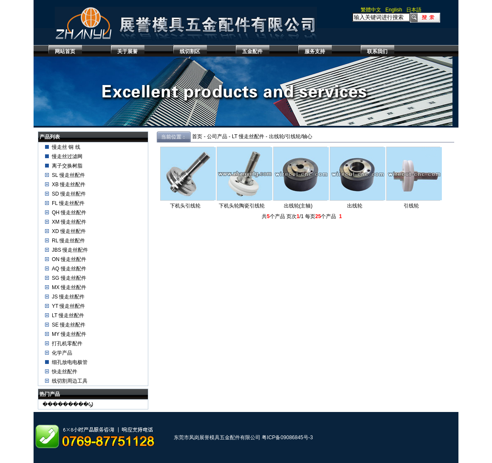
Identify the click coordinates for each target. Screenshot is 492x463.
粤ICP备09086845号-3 (287, 437)
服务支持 (315, 51)
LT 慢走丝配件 (248, 136)
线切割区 (190, 51)
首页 (197, 136)
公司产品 (217, 136)
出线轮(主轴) (298, 206)
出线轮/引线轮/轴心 (291, 136)
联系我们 (377, 51)
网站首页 (65, 51)
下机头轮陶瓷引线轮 (242, 206)
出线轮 (354, 206)
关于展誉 (127, 51)
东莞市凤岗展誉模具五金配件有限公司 (217, 437)
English (393, 10)
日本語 (413, 10)
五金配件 (252, 51)
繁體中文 (371, 10)
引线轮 (411, 206)
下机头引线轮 (185, 206)
